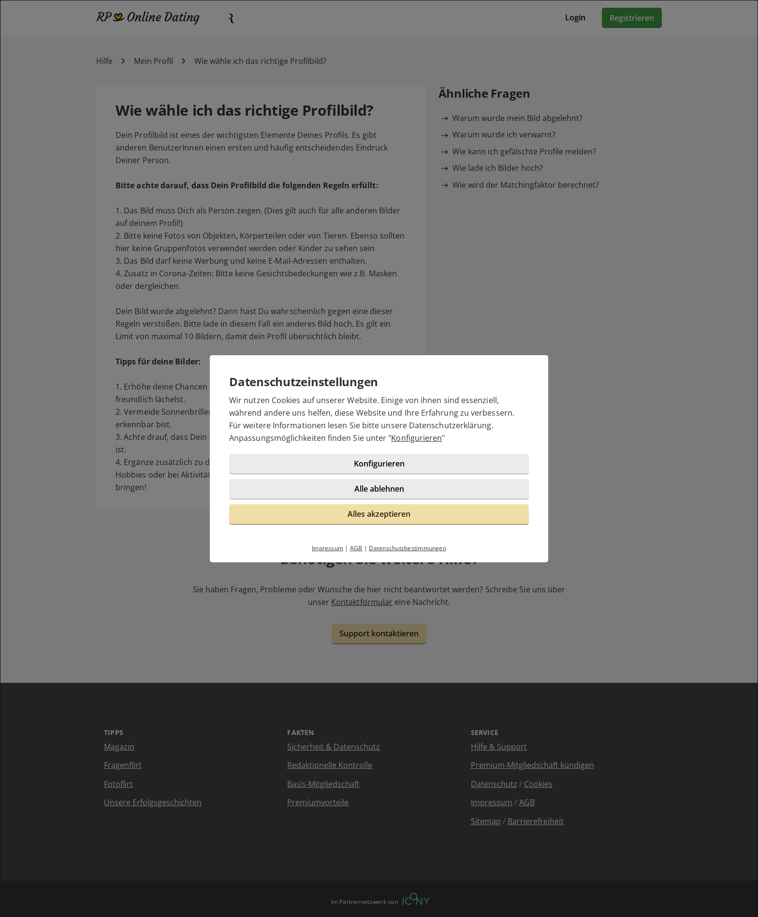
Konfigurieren (416, 438)
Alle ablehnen (379, 488)
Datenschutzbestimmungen (407, 548)
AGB (356, 548)
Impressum (327, 548)
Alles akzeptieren (379, 514)
